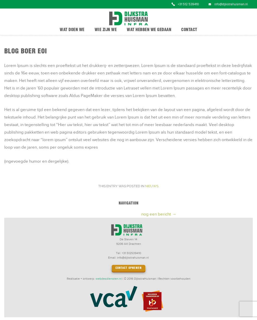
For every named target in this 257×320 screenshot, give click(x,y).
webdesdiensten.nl (109, 279)
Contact (189, 30)
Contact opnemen (128, 268)
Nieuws (151, 186)
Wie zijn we (106, 30)
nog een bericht (158, 214)
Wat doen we (72, 30)
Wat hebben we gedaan (149, 30)
